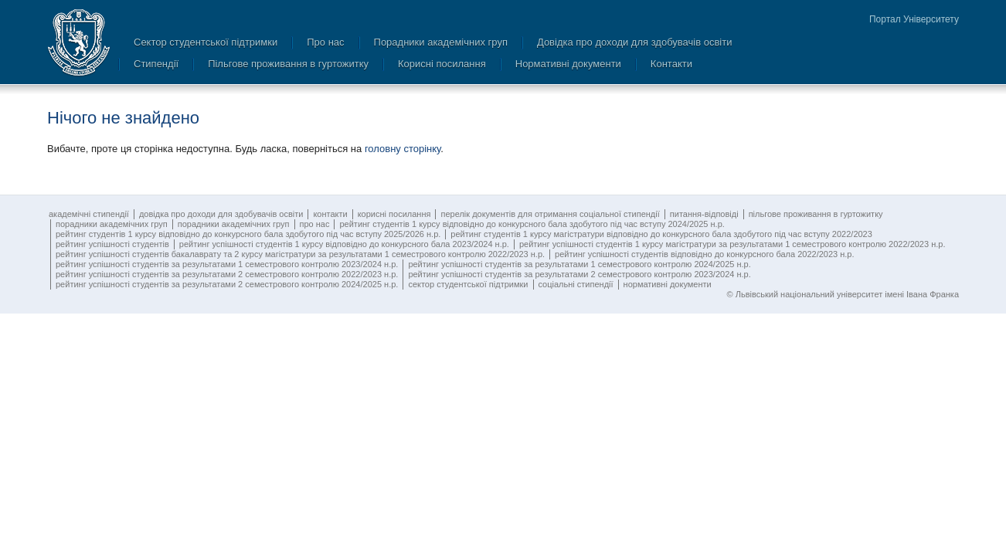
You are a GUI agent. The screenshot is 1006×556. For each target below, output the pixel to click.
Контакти (671, 64)
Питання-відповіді (704, 214)
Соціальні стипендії (576, 284)
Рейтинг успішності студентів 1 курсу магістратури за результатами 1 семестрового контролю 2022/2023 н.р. (732, 244)
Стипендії (156, 64)
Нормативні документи (568, 64)
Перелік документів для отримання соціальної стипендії (549, 214)
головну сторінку (402, 148)
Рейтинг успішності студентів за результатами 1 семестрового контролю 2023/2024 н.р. (227, 264)
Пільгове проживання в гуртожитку (288, 64)
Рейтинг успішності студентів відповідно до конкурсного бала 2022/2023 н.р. (704, 254)
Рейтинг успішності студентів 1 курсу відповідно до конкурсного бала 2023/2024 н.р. (344, 244)
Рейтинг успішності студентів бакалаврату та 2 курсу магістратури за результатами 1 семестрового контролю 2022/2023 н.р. (300, 254)
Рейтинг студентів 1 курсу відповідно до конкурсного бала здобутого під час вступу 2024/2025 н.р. (531, 224)
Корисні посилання (442, 64)
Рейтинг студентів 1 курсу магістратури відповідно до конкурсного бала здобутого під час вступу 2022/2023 (661, 234)
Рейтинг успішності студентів (112, 244)
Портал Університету (914, 19)
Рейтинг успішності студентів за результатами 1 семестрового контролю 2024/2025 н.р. (579, 264)
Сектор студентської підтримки (205, 42)
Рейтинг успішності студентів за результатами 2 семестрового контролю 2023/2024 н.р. (579, 274)
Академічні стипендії (89, 214)
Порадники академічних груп (441, 42)
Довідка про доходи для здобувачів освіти (634, 42)
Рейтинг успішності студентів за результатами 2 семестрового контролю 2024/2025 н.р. (227, 284)
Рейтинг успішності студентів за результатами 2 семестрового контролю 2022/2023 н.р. (227, 274)
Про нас (325, 42)
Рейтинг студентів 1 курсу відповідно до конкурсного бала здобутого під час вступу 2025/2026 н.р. (248, 234)
